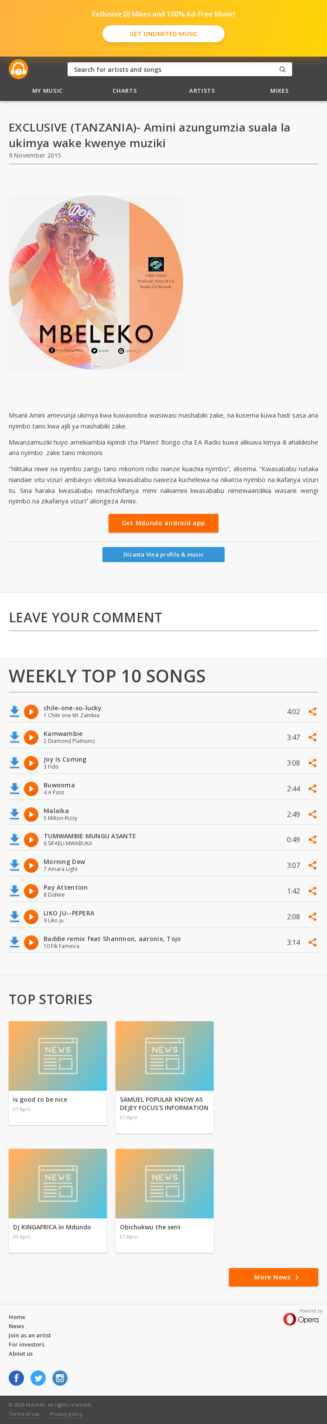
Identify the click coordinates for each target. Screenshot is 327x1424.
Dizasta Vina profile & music (163, 554)
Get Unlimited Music (163, 34)
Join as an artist (30, 1335)
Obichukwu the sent (150, 1227)
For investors (26, 1344)
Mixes (279, 90)
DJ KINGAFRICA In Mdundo (52, 1227)
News (16, 1326)
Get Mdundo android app (163, 523)
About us (21, 1353)
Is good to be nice (40, 1099)
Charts (124, 90)
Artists (202, 90)
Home (17, 1317)
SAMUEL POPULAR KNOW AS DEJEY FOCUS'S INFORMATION (164, 1103)
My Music (47, 90)
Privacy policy (66, 1414)
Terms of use (24, 1414)
